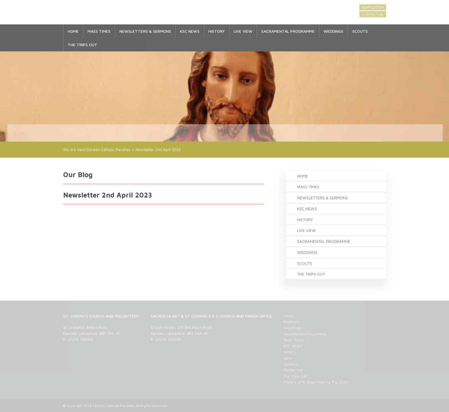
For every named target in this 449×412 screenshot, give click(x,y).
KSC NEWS (190, 31)
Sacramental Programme (288, 31)
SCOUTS (360, 31)
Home (73, 31)
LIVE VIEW (243, 31)
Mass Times (99, 31)
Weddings (333, 31)
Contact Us (372, 14)
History (216, 31)
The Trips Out (82, 44)
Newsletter (373, 7)
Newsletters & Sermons (145, 31)
